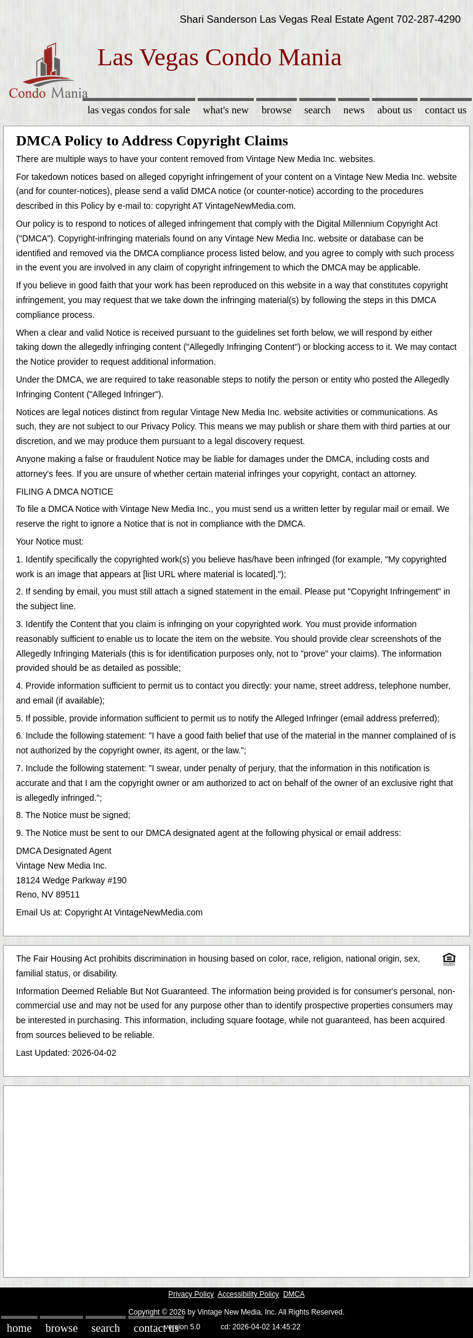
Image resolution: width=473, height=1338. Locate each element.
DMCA (294, 1294)
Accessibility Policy (248, 1294)
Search (317, 110)
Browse (276, 110)
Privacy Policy (191, 1294)
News (354, 110)
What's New (226, 110)
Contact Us (446, 110)
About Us (395, 110)
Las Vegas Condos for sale (138, 110)
